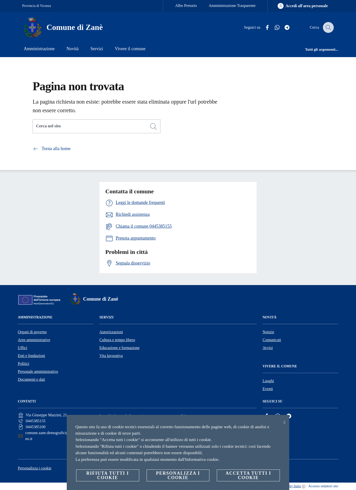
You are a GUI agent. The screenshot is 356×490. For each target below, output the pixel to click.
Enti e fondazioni (31, 356)
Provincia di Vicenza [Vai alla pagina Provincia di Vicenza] (36, 6)
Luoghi (268, 381)
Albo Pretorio (186, 5)
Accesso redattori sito (323, 486)
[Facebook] (264, 27)
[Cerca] (328, 27)
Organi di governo (32, 332)
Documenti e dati (31, 379)
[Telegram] (284, 27)
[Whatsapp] (274, 27)
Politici (23, 363)
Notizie (268, 332)
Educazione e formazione (119, 348)
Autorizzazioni (111, 332)
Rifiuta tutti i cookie (107, 475)
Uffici (22, 348)
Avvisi (268, 348)
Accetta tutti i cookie (248, 475)
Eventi (268, 389)
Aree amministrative (34, 340)
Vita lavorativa (111, 356)
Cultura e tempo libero (117, 340)
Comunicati (272, 340)
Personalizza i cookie (34, 468)
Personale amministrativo (38, 371)
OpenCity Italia (290, 486)
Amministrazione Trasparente (232, 5)
